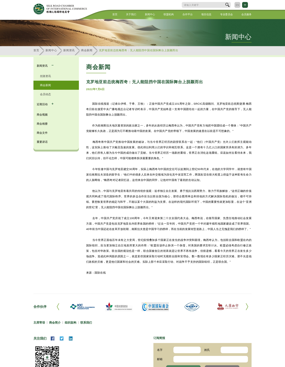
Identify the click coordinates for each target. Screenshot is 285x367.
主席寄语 (39, 322)
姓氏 (207, 349)
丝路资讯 (45, 76)
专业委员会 (226, 14)
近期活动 (42, 104)
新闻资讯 (69, 50)
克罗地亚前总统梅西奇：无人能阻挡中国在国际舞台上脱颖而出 (138, 50)
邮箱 (159, 359)
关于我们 (131, 14)
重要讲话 (42, 141)
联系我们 (86, 322)
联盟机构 (169, 14)
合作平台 (187, 14)
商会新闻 (87, 50)
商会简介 (55, 322)
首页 (114, 14)
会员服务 (246, 14)
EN (237, 5)
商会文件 (42, 132)
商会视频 (42, 114)
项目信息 (206, 14)
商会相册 (42, 123)
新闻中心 (150, 14)
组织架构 (70, 322)
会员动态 (45, 94)
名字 (159, 349)
